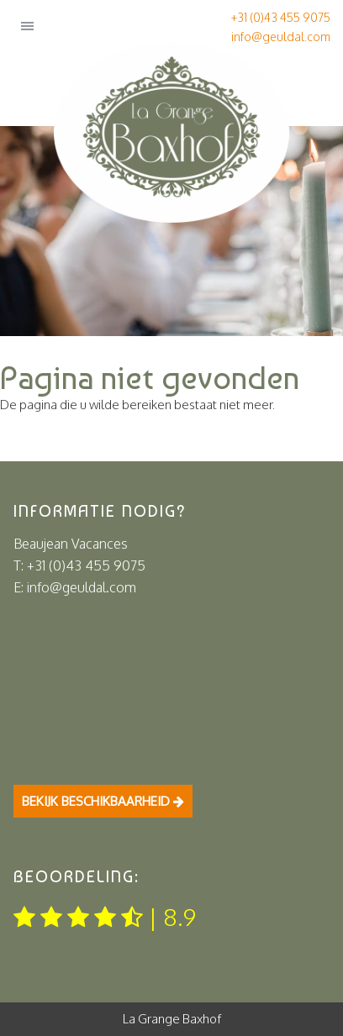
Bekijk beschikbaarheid (103, 801)
